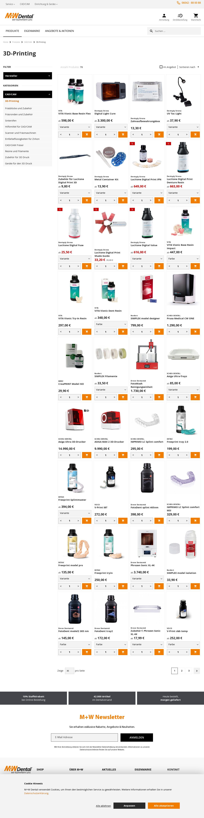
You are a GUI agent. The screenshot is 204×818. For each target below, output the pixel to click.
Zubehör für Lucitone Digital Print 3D (71, 180)
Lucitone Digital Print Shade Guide (107, 254)
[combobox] (178, 31)
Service (9, 4)
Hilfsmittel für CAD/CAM (18, 126)
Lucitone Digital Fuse (71, 245)
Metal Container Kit (106, 179)
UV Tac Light (174, 113)
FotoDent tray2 (104, 631)
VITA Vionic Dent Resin (108, 310)
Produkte (16, 42)
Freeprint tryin (104, 573)
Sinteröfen (10, 120)
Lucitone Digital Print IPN (146, 179)
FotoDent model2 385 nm (73, 631)
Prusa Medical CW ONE (180, 318)
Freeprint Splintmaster (72, 499)
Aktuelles (109, 769)
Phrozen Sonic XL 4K (143, 565)
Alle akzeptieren (164, 805)
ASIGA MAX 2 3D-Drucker (109, 441)
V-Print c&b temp (177, 631)
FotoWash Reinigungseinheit (142, 385)
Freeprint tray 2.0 (177, 441)
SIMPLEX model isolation (181, 573)
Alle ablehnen (103, 805)
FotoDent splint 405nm (144, 507)
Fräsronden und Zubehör (19, 114)
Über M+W (76, 769)
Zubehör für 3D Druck (17, 157)
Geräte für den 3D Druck (18, 163)
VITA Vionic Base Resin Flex (74, 113)
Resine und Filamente (17, 151)
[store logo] (19, 17)
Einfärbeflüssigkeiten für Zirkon (22, 138)
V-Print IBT (101, 507)
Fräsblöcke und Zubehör (18, 108)
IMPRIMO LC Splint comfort (147, 441)
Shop (40, 769)
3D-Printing (12, 101)
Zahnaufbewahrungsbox (145, 121)
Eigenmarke (143, 769)
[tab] (53, 769)
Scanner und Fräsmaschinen (20, 132)
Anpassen (129, 805)
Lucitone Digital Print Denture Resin (180, 180)
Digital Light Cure (105, 113)
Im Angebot (168, 67)
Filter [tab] (7, 67)
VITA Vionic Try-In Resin (72, 318)
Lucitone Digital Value (144, 245)
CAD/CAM (25, 4)
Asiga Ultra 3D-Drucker (72, 441)
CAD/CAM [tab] (10, 94)
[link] (164, 16)
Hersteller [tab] (11, 75)
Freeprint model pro (70, 565)
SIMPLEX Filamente (106, 376)
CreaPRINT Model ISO (71, 384)
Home (5, 42)
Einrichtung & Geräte (45, 4)
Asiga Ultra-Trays (177, 376)
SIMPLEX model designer (145, 318)
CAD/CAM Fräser (14, 145)
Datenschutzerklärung (36, 793)
